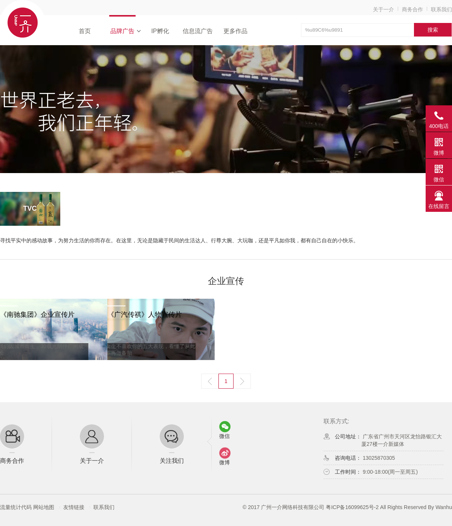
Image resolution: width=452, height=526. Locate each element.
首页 (85, 31)
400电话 (438, 126)
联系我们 (441, 9)
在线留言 (438, 206)
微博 (439, 153)
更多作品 (235, 31)
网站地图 (43, 507)
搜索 (433, 30)
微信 (439, 179)
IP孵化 (160, 31)
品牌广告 (122, 31)
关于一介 (383, 9)
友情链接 (73, 507)
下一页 (242, 381)
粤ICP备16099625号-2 (352, 507)
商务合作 (412, 9)
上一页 (209, 381)
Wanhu (443, 507)
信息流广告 (198, 31)
